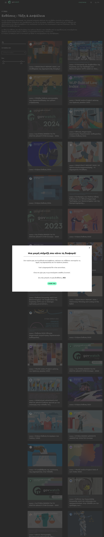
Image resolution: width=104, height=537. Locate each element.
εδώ (64, 277)
